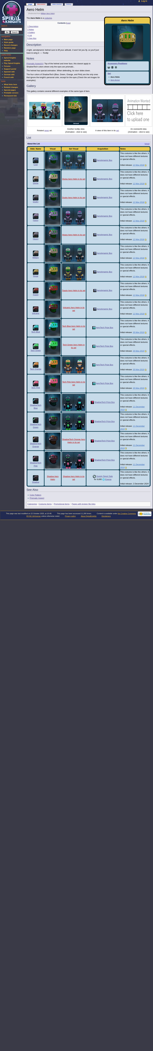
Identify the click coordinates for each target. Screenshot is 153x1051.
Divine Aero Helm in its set (73, 179)
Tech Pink (35, 388)
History (68, 4)
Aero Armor (115, 80)
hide (68, 23)
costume (48, 18)
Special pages (10, 90)
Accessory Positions (117, 63)
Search (4, 26)
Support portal (10, 69)
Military (36, 258)
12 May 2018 (138, 165)
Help (6, 51)
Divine (35, 183)
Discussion (41, 4)
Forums (7, 66)
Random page (10, 48)
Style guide (8, 42)
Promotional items (62, 504)
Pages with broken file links (83, 504)
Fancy (35, 220)
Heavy (35, 239)
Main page (8, 39)
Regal (35, 276)
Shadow (35, 482)
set (117, 130)
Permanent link (10, 96)
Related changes (11, 87)
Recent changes (11, 45)
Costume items (45, 504)
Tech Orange (35, 369)
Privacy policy (70, 516)
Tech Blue (35, 332)
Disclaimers (106, 516)
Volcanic (35, 313)
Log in (144, 1)
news (46, 130)
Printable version (11, 93)
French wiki (9, 77)
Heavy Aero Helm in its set (73, 235)
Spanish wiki (9, 72)
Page (30, 4)
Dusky (35, 202)
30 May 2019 (138, 332)
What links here (10, 84)
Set (109, 73)
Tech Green (36, 350)
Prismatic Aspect (37, 498)
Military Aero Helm (47, 13)
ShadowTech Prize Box (104, 402)
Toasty (35, 295)
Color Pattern (35, 495)
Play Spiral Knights (12, 63)
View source (57, 4)
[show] (147, 144)
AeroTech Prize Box (104, 328)
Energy (108, 479)
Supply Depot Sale (104, 476)
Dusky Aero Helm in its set (73, 198)
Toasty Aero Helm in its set (73, 291)
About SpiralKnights (88, 516)
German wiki (9, 74)
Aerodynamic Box (104, 160)
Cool (36, 165)
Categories (32, 504)
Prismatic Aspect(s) (35, 64)
